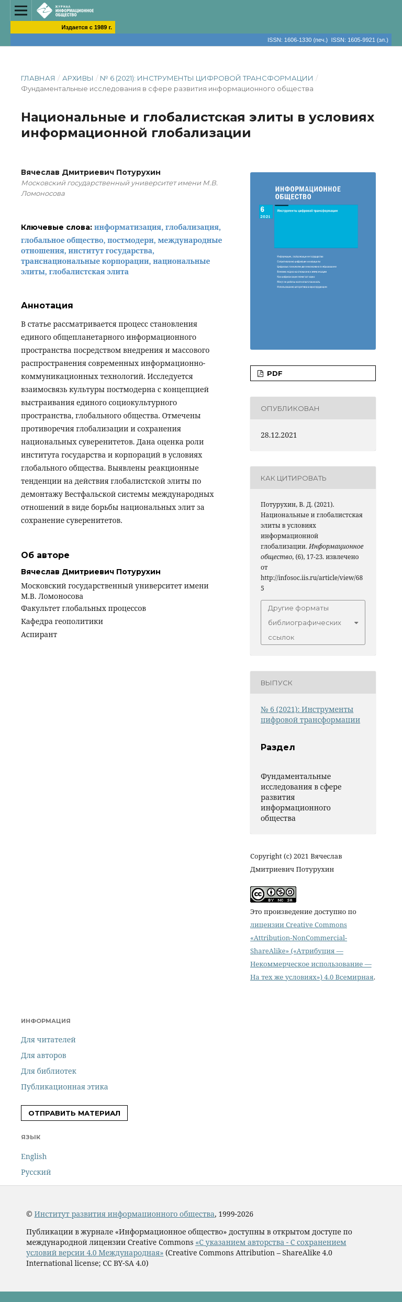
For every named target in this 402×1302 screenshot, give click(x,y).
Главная (38, 78)
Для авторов (43, 1055)
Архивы (78, 78)
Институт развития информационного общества (124, 1214)
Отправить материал (74, 1113)
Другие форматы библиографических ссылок (304, 622)
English (34, 1156)
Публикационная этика (64, 1087)
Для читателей (48, 1039)
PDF (274, 373)
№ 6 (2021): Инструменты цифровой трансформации (207, 78)
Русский (36, 1172)
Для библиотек (48, 1071)
